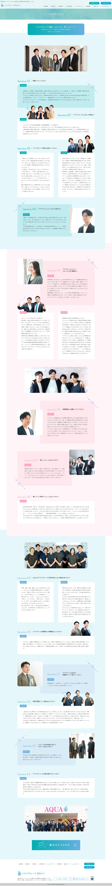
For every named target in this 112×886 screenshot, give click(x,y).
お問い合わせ (106, 3)
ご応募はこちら (94, 3)
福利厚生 (61, 6)
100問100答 (69, 6)
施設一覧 (96, 6)
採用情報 (88, 6)
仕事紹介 (53, 6)
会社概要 (46, 6)
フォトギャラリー (105, 6)
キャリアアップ (79, 6)
